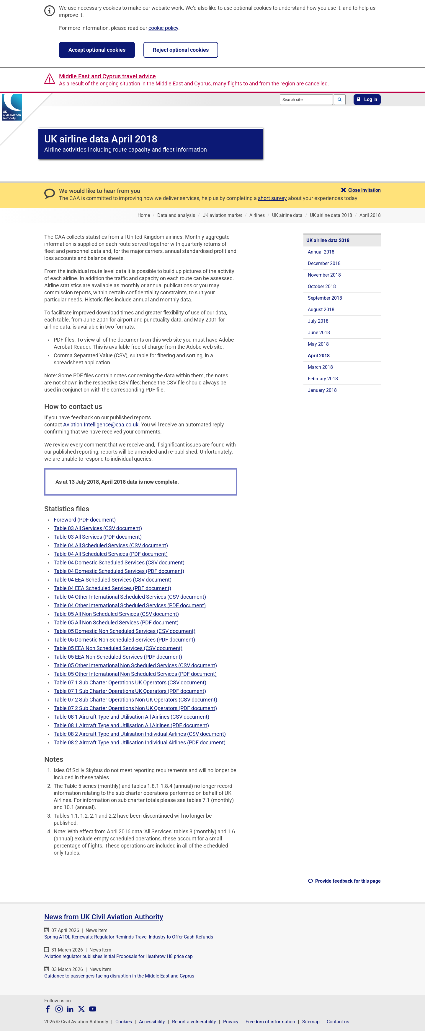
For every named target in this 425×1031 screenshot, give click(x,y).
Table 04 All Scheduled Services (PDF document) (111, 554)
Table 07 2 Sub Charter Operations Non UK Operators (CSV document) (135, 699)
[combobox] (306, 99)
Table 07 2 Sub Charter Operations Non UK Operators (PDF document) (135, 708)
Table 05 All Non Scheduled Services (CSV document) (116, 614)
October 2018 (322, 286)
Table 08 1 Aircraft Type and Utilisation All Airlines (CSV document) (131, 717)
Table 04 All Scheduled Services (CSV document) (111, 545)
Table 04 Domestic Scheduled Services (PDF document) (119, 571)
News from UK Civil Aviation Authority (103, 917)
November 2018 (324, 275)
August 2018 (321, 309)
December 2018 (324, 263)
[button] (367, 99)
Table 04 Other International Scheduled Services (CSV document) (130, 597)
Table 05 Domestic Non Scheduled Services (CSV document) (124, 631)
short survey (272, 198)
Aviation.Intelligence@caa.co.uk (100, 424)
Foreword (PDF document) (85, 520)
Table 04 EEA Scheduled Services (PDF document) (112, 588)
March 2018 (320, 367)
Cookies (123, 1021)
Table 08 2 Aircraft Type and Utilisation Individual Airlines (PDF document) (139, 742)
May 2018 (318, 344)
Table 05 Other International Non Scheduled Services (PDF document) (135, 674)
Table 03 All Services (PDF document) (98, 537)
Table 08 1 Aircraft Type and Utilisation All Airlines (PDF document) (131, 725)
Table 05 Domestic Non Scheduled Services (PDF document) (124, 640)
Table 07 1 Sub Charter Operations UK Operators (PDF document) (130, 691)
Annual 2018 (321, 252)
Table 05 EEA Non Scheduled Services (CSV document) (118, 648)
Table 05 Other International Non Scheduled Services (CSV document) (135, 665)
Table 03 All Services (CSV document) (98, 528)
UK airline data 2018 (327, 240)
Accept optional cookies (96, 50)
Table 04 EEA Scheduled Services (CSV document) (112, 580)
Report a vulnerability (194, 1021)
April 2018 (319, 355)
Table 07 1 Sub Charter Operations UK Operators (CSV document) (130, 682)
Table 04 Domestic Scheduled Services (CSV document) (119, 562)
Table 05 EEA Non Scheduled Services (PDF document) (118, 657)
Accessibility (152, 1021)
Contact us (338, 1021)
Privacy (230, 1021)
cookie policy (163, 28)
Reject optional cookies (181, 50)
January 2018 (322, 390)
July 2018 (318, 321)
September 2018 (325, 298)
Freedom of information (270, 1021)
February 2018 (323, 378)
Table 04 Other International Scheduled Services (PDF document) (130, 605)
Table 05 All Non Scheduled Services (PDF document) (116, 622)
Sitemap (311, 1021)
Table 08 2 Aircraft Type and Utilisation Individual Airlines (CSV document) (140, 734)
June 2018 (319, 332)
